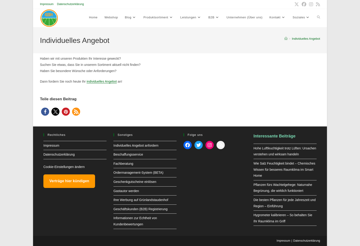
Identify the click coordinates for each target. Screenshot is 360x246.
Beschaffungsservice (128, 154)
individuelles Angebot (102, 81)
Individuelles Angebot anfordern (135, 145)
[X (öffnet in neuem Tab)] (296, 4)
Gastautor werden (126, 191)
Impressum (46, 4)
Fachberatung (123, 163)
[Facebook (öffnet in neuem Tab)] (304, 4)
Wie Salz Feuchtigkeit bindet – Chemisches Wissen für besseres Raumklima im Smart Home (284, 169)
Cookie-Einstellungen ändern (64, 167)
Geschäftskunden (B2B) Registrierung (140, 209)
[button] (45, 112)
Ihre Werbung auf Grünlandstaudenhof (140, 200)
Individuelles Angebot (306, 38)
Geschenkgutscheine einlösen (134, 182)
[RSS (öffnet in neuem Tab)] (317, 4)
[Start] (285, 38)
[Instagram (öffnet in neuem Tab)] (311, 4)
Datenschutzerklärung (70, 4)
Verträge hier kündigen (69, 181)
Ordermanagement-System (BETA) (138, 172)
